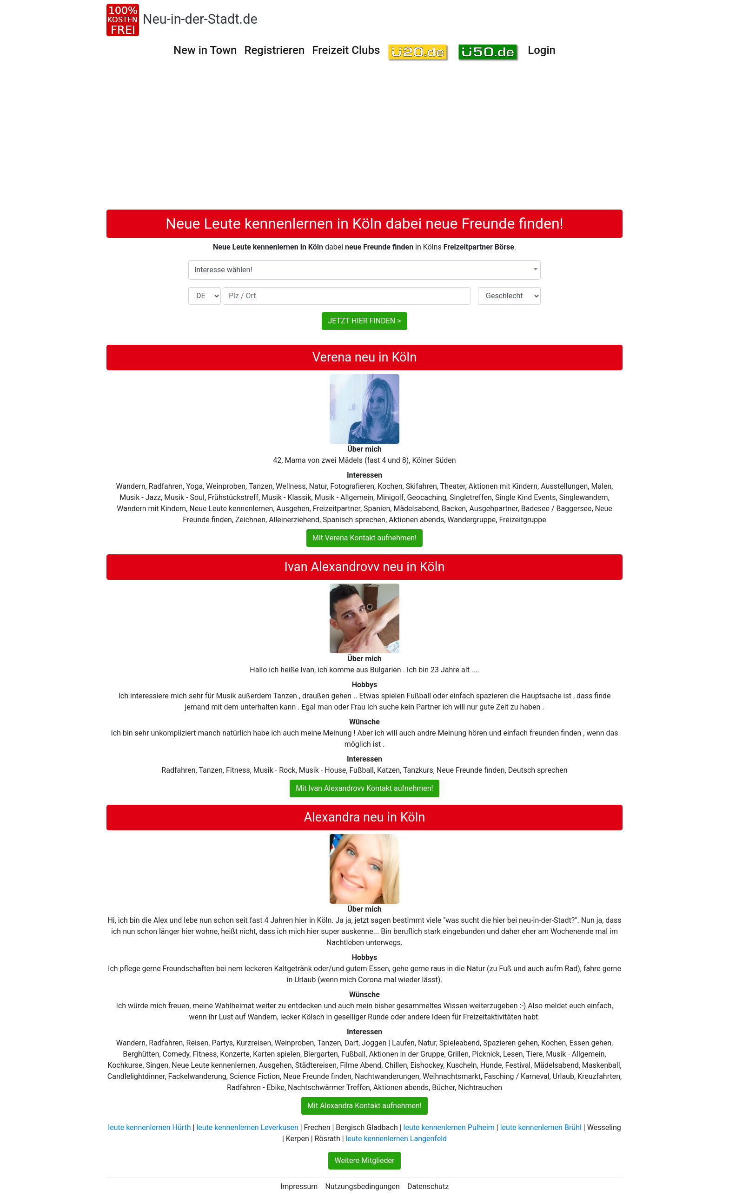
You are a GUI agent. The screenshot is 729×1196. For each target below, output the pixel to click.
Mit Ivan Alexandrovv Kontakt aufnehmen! (364, 788)
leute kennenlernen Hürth (149, 1127)
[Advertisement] (364, 140)
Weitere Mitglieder (364, 1160)
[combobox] (364, 270)
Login (542, 50)
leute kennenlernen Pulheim (449, 1127)
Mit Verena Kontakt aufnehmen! (364, 537)
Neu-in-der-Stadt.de (200, 19)
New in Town (205, 50)
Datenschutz (428, 1186)
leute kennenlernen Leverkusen (247, 1127)
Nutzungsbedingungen (362, 1186)
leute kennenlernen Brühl (541, 1127)
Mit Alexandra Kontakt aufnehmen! (364, 1105)
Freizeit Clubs (346, 50)
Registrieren (274, 50)
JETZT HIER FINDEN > (364, 320)
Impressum (299, 1186)
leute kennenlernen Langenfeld (396, 1138)
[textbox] (364, 270)
